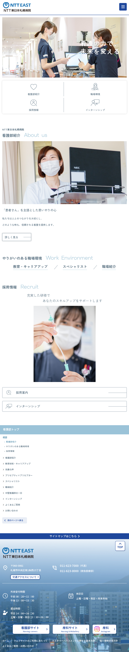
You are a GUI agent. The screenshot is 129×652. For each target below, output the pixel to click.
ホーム (5, 640)
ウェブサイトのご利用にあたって (30, 640)
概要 (5, 437)
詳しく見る (11, 237)
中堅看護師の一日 (13, 492)
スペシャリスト (12, 481)
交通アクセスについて (24, 577)
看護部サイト (30, 629)
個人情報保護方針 (109, 640)
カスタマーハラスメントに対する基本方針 (73, 640)
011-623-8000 (69, 571)
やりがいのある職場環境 (17, 446)
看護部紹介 (11, 441)
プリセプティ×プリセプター (19, 475)
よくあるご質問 (12, 504)
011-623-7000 (69, 565)
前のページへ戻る (15, 520)
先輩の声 (9, 469)
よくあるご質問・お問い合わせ (18, 645)
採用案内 (16, 392)
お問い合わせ (11, 510)
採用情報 (10, 451)
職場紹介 (9, 487)
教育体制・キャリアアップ (18, 463)
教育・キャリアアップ (30, 266)
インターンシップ (13, 498)
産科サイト (70, 629)
